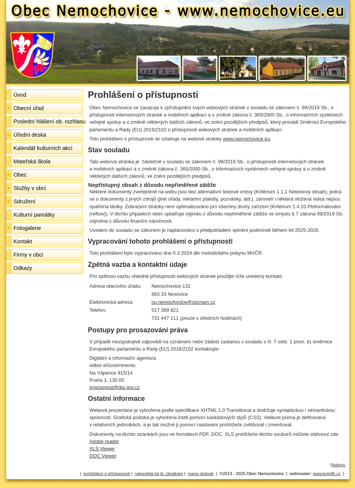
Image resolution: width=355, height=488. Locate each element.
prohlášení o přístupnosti (107, 473)
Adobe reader (104, 441)
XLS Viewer (102, 448)
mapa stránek (201, 473)
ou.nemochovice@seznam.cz (183, 302)
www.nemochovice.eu (246, 139)
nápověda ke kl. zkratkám (159, 473)
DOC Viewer (103, 456)
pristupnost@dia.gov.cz (115, 387)
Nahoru (338, 464)
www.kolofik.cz (327, 473)
